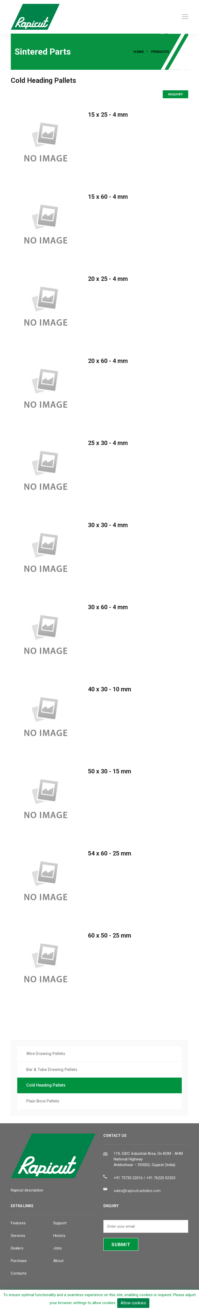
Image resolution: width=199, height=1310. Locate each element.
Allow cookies (133, 1303)
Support (60, 1223)
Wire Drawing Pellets (45, 1053)
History (59, 1235)
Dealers (17, 1248)
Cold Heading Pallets (46, 1085)
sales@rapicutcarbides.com (137, 1190)
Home (138, 52)
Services (18, 1235)
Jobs (57, 1248)
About (58, 1260)
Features (18, 1223)
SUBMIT (120, 1244)
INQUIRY (175, 94)
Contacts (18, 1273)
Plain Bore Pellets (42, 1101)
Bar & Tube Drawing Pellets (51, 1069)
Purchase (19, 1260)
